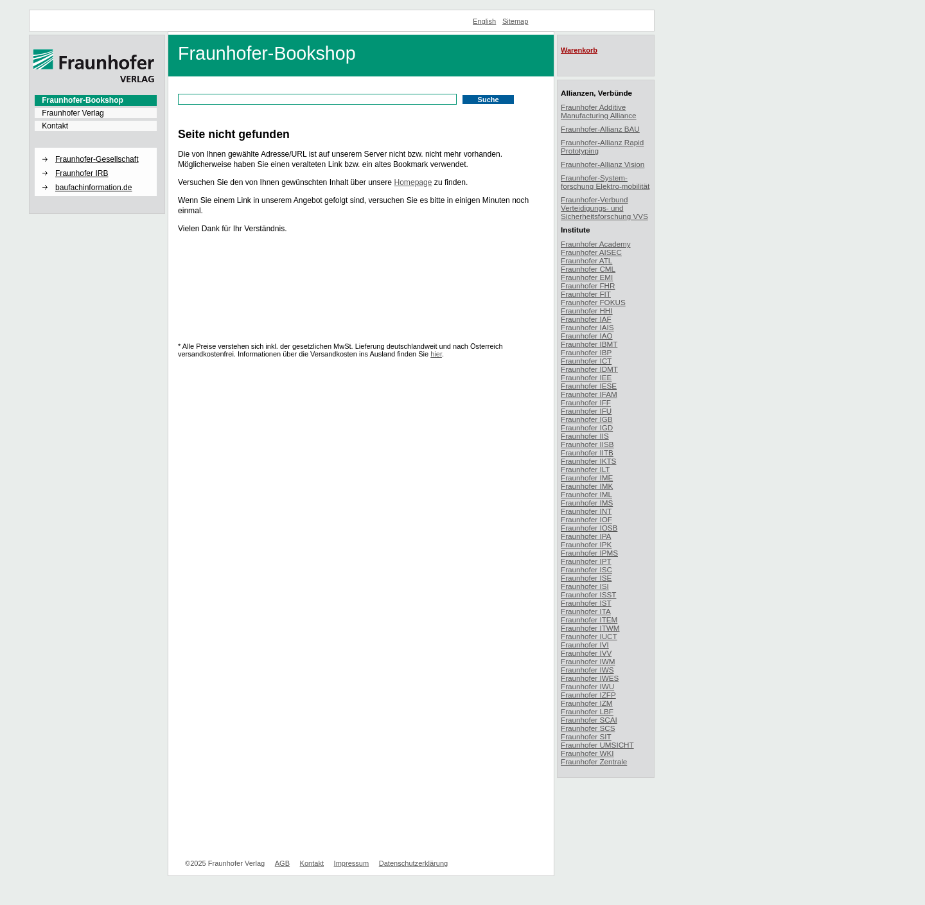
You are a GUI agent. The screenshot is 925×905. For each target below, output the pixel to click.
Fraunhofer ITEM (589, 619)
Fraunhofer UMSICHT (597, 745)
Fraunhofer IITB (587, 452)
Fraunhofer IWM (588, 661)
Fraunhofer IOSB (589, 527)
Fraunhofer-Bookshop (82, 100)
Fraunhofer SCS (588, 728)
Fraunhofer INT (586, 511)
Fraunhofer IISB (587, 444)
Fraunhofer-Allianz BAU (600, 129)
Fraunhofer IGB (587, 419)
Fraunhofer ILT (585, 469)
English (484, 21)
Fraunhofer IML (586, 494)
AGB (282, 863)
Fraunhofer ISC (586, 569)
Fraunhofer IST (586, 603)
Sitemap (515, 21)
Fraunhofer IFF (586, 402)
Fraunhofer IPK (586, 544)
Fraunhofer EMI (587, 277)
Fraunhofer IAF (586, 319)
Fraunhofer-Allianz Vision (602, 164)
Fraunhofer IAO (587, 335)
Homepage (413, 182)
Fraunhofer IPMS (589, 553)
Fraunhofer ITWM (590, 628)
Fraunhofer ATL (586, 260)
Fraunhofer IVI (585, 644)
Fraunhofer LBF (587, 711)
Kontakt (55, 125)
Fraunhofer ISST (588, 594)
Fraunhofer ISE (586, 578)
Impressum (351, 863)
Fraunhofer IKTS (588, 461)
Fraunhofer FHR (588, 285)
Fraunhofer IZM (587, 703)
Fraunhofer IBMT (589, 344)
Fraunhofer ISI (585, 586)
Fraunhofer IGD (587, 427)
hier (436, 354)
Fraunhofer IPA (586, 536)
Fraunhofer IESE (589, 386)
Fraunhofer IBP (586, 352)
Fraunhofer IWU (587, 686)
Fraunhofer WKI (587, 753)
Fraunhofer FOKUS (593, 302)
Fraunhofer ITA (586, 611)
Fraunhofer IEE (586, 377)
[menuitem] (96, 100)
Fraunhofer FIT (586, 294)
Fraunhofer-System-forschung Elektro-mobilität (605, 181)
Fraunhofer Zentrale (594, 761)
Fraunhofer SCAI (589, 720)
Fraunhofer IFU (586, 411)
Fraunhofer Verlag (73, 113)
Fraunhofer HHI (587, 310)
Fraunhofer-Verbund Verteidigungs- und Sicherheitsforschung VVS (604, 207)
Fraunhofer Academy (596, 244)
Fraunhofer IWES (590, 678)
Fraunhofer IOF (586, 519)
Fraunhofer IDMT (589, 369)
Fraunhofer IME (587, 477)
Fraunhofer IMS (587, 502)
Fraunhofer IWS (587, 669)
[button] (96, 148)
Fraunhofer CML (588, 269)
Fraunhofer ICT (586, 360)
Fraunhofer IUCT (589, 636)
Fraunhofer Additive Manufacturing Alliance (599, 111)
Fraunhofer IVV (586, 653)
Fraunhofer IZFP (588, 694)
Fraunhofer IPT (586, 561)
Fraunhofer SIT (586, 736)
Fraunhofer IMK (587, 486)
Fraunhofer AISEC (591, 252)
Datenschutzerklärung (413, 863)
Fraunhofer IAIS (587, 327)
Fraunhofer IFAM (589, 394)
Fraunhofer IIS (585, 436)
